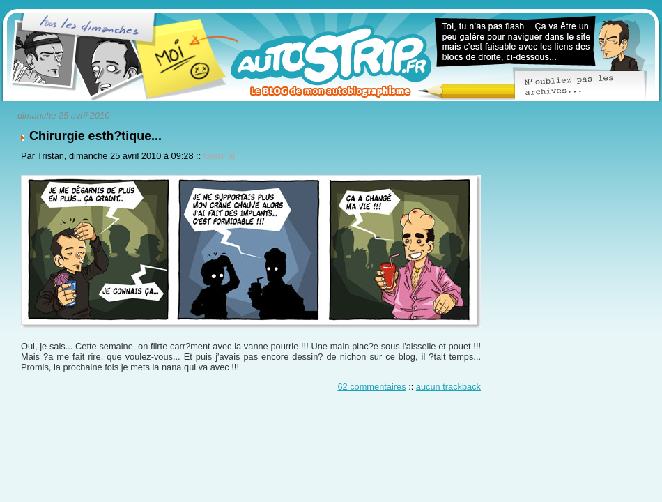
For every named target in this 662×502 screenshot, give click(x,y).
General (219, 156)
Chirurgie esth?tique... (95, 136)
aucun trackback (448, 386)
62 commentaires (371, 386)
